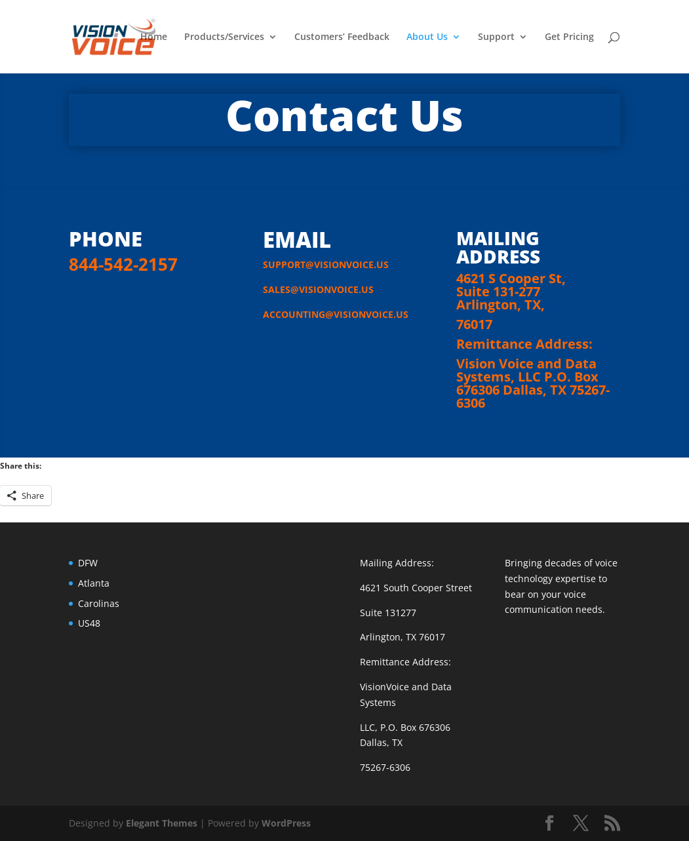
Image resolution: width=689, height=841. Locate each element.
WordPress (286, 823)
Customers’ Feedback (341, 37)
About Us (427, 37)
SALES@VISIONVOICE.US (318, 289)
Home (153, 37)
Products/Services (224, 37)
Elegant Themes (161, 823)
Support (496, 37)
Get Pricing (569, 37)
